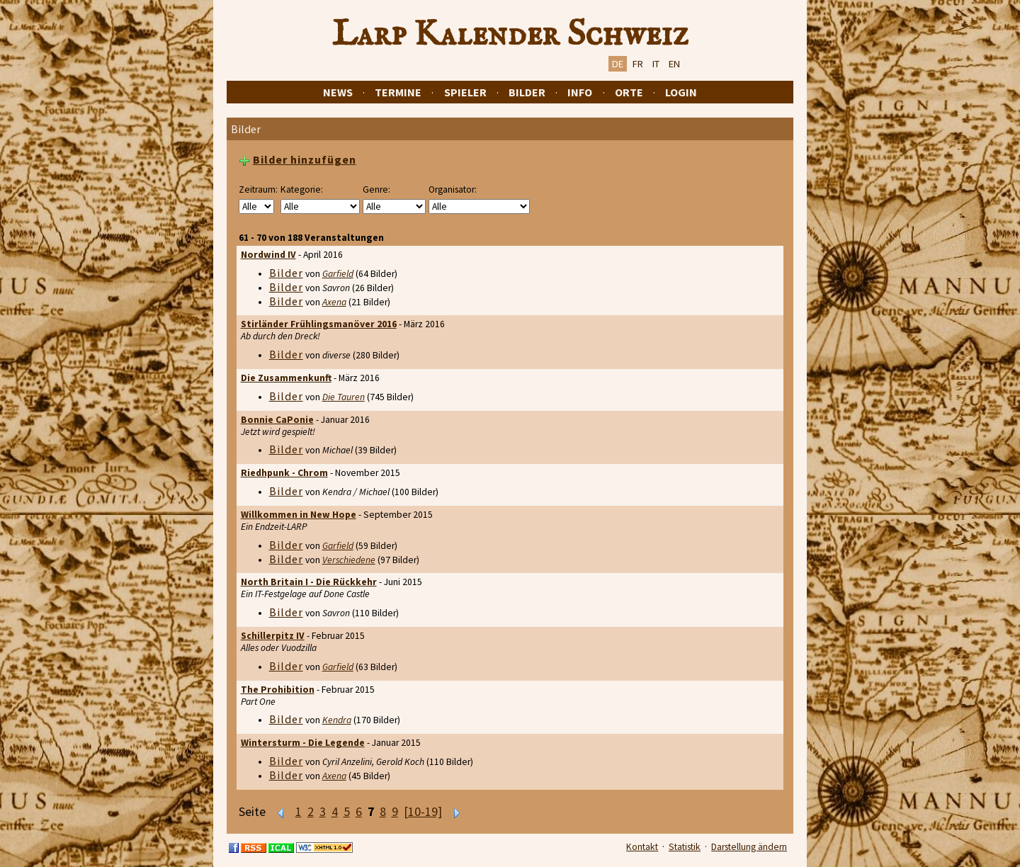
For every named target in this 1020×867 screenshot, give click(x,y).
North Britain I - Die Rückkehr (309, 582)
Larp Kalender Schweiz (510, 34)
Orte (629, 92)
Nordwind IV (268, 255)
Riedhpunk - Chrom (284, 473)
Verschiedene (348, 560)
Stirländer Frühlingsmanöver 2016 (319, 324)
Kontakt (642, 847)
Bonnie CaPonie (277, 420)
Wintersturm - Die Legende (303, 743)
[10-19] (423, 812)
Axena (334, 302)
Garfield (337, 274)
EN (674, 63)
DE (617, 63)
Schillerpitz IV (273, 636)
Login (681, 92)
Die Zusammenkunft (286, 378)
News (338, 92)
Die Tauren (343, 397)
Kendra (336, 720)
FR (638, 63)
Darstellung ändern (749, 847)
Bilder (527, 92)
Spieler (465, 92)
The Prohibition (277, 690)
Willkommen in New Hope (298, 515)
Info (579, 92)
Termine (398, 92)
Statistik (685, 847)
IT (655, 63)
